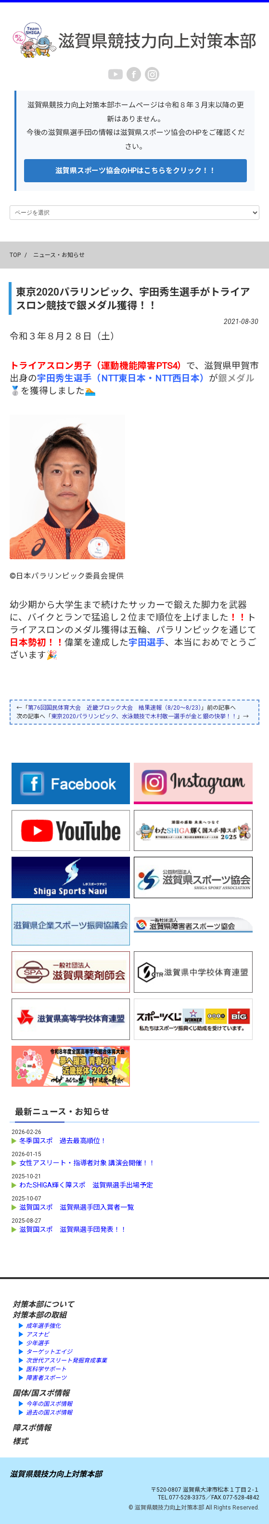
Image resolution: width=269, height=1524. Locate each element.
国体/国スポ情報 (41, 1393)
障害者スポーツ (46, 1378)
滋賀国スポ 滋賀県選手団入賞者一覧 (76, 1207)
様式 (20, 1441)
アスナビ (37, 1334)
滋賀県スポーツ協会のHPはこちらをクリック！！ (135, 170)
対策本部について (43, 1304)
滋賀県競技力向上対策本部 (56, 1474)
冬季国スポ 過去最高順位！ (63, 1141)
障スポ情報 (32, 1427)
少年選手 (37, 1343)
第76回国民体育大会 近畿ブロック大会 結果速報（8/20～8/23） (114, 707)
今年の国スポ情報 (49, 1404)
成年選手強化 (43, 1325)
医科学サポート (46, 1369)
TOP (15, 255)
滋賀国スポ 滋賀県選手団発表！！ (73, 1229)
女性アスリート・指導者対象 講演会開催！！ (87, 1163)
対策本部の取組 (39, 1315)
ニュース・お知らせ (59, 255)
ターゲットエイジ (49, 1352)
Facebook (134, 74)
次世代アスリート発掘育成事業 (66, 1360)
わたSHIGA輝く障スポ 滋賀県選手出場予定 (86, 1185)
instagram (152, 74)
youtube (115, 74)
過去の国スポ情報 (49, 1412)
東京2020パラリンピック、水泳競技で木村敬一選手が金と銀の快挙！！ (144, 716)
